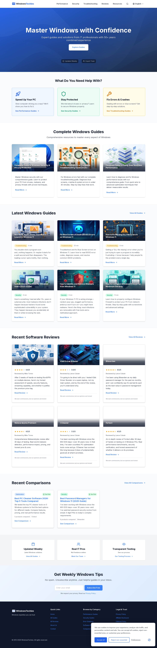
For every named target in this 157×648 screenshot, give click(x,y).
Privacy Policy (91, 593)
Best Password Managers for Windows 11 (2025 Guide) (75, 499)
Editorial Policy (121, 621)
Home (52, 614)
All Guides (53, 618)
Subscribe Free (93, 588)
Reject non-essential (119, 640)
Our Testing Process (124, 556)
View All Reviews (137, 337)
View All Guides (137, 213)
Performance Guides (90, 614)
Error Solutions (88, 621)
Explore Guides (78, 47)
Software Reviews (89, 625)
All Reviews (54, 621)
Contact (53, 629)
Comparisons (87, 629)
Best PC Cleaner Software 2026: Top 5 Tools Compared (31, 499)
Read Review (21, 393)
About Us (53, 625)
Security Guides (88, 618)
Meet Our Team (78, 556)
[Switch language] (138, 3)
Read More (21, 190)
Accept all (101, 640)
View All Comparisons (134, 483)
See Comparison (23, 521)
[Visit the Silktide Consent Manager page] (149, 639)
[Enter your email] (69, 588)
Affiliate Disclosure (122, 618)
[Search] (127, 3)
